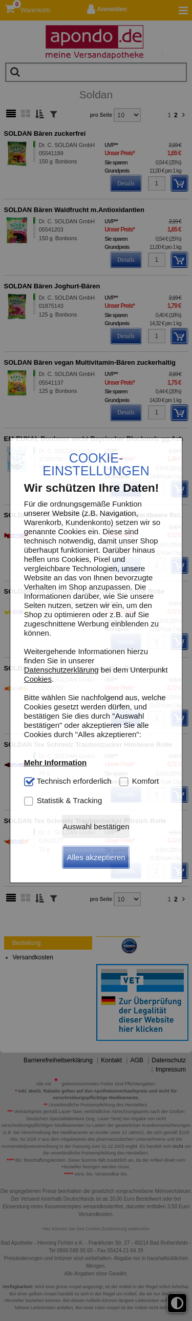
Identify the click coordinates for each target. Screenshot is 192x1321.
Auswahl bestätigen (95, 826)
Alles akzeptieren (96, 857)
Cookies (38, 679)
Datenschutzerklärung (61, 669)
